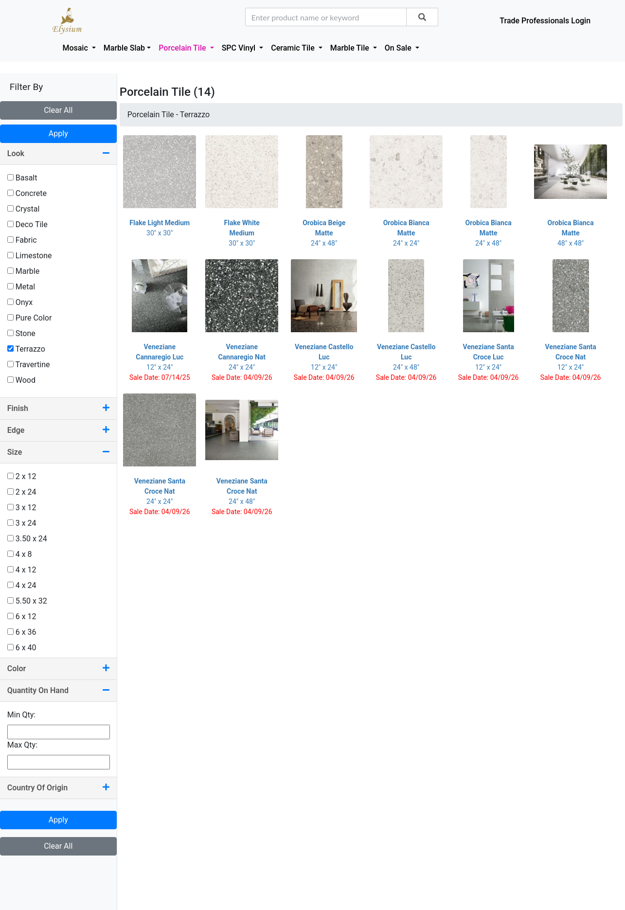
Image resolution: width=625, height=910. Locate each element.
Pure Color (29, 317)
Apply (58, 133)
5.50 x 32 (27, 601)
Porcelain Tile (183, 48)
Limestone (29, 255)
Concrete (27, 193)
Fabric (22, 240)
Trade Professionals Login (545, 20)
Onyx (20, 302)
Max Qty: (22, 744)
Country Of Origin (58, 787)
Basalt (22, 177)
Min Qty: (21, 714)
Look (58, 153)
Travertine (28, 364)
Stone (21, 333)
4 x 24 (21, 585)
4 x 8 (19, 554)
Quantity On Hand (58, 690)
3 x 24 (21, 523)
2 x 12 (21, 476)
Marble (23, 271)
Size (58, 452)
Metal (21, 286)
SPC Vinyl (240, 48)
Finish (58, 408)
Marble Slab (124, 48)
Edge (58, 430)
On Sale (399, 48)
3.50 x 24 (27, 538)
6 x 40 (21, 647)
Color (58, 668)
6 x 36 (21, 632)
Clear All (58, 110)
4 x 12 (21, 569)
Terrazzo (26, 349)
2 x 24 (21, 492)
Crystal (23, 209)
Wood (21, 380)
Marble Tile (350, 48)
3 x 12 (21, 507)
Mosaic (75, 48)
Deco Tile (27, 224)
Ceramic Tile (293, 48)
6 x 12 (21, 616)
